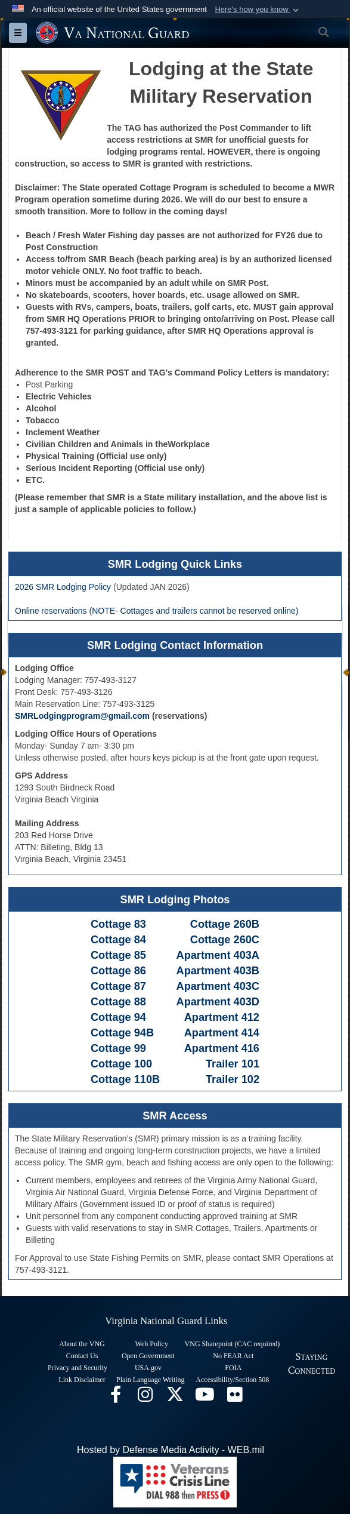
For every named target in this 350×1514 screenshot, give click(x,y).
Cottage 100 (121, 1064)
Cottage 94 (118, 1017)
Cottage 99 (118, 1048)
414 (250, 1033)
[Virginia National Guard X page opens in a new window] (175, 1397)
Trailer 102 (232, 1079)
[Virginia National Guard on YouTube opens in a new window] (205, 1397)
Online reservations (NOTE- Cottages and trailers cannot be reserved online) (156, 611)
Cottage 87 (118, 986)
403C (246, 986)
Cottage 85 (120, 955)
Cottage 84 (118, 940)
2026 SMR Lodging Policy (63, 587)
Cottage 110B (125, 1079)
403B (246, 971)
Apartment (205, 955)
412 (250, 1017)
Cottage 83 (118, 924)
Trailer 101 (232, 1064)
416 (250, 1048)
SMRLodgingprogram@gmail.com (82, 716)
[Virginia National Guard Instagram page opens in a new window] (145, 1397)
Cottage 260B (223, 924)
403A (246, 955)
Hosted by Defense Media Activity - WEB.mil (170, 1450)
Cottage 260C (224, 940)
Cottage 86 (118, 971)
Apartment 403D (217, 1002)
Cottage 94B (122, 1033)
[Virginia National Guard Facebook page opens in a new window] (116, 1397)
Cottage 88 (118, 1002)
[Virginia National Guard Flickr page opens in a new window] (235, 1397)
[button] (258, 10)
